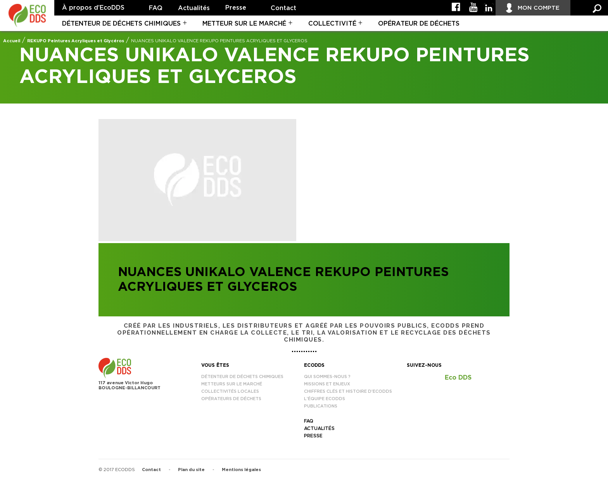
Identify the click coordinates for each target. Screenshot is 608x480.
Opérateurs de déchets (231, 399)
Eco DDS (458, 378)
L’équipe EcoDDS (324, 399)
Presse (235, 8)
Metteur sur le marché (244, 24)
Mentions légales (241, 470)
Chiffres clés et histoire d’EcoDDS (348, 391)
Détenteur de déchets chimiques (121, 24)
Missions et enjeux (327, 384)
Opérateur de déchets (418, 24)
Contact (283, 8)
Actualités (194, 8)
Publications (320, 406)
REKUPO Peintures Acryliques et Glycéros (75, 41)
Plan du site (191, 470)
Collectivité (332, 24)
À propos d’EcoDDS (93, 8)
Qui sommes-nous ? (327, 377)
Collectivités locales (230, 391)
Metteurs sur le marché (231, 384)
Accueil (11, 41)
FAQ (155, 8)
